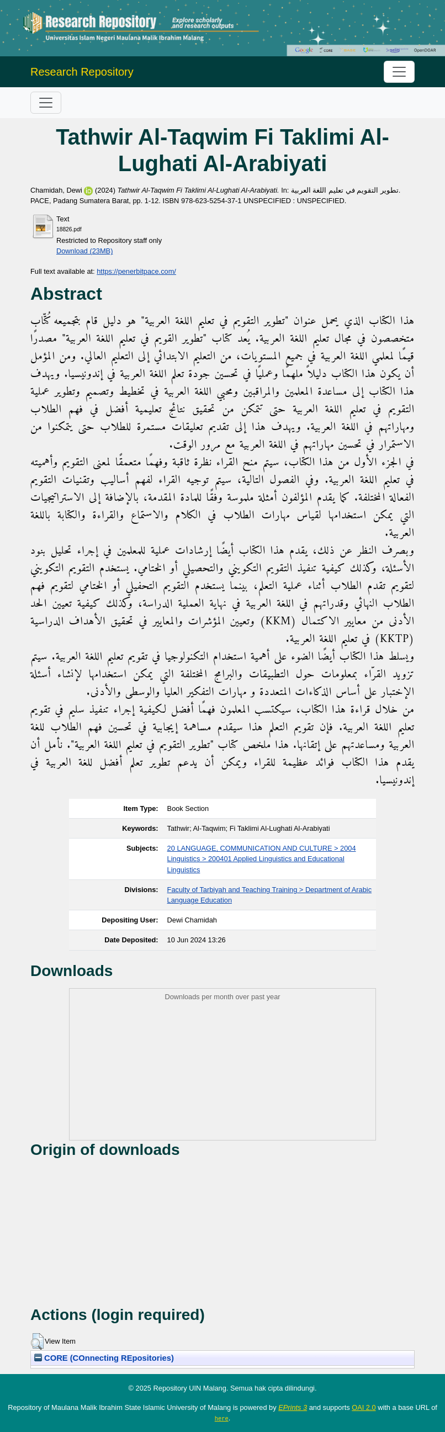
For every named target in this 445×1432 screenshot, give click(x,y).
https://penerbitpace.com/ (136, 271)
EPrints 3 (292, 1407)
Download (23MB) (84, 251)
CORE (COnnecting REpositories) (104, 1358)
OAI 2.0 (363, 1407)
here (222, 1418)
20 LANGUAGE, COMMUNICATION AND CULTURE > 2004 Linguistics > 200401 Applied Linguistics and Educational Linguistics (261, 858)
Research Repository (82, 72)
